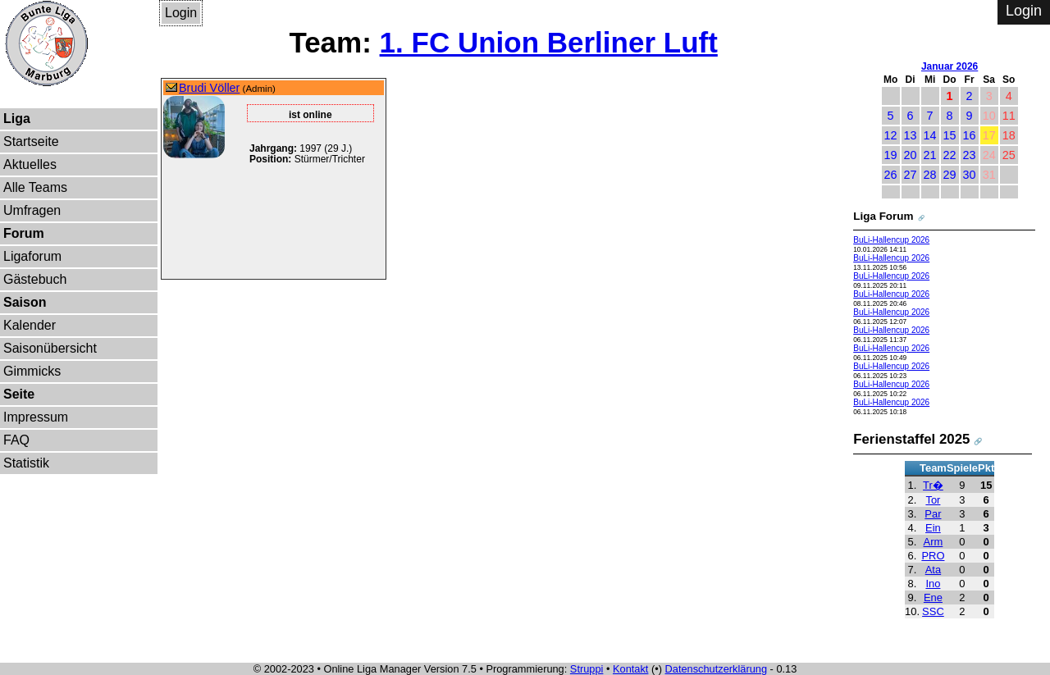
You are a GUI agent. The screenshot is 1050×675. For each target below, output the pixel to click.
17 (989, 135)
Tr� (933, 485)
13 (910, 135)
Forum (23, 233)
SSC (933, 611)
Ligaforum (32, 256)
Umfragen (32, 210)
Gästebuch (34, 279)
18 (1009, 135)
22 (949, 155)
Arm (933, 542)
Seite (18, 394)
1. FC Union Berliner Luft (549, 42)
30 (969, 174)
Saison (24, 302)
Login (181, 13)
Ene (933, 597)
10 (989, 115)
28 (930, 174)
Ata (933, 569)
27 (910, 174)
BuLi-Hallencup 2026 (891, 239)
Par (932, 514)
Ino (932, 583)
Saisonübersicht (50, 348)
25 (1009, 155)
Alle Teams (35, 187)
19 (890, 155)
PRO (932, 556)
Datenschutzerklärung (716, 669)
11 (1009, 115)
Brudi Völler (209, 87)
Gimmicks (32, 371)
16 (969, 135)
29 (949, 174)
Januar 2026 (949, 66)
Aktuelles (30, 164)
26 (890, 174)
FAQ (16, 440)
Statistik (26, 463)
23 (969, 155)
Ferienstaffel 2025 (911, 439)
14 (930, 135)
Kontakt (630, 669)
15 (949, 135)
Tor (932, 500)
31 (989, 174)
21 (930, 155)
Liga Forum (883, 216)
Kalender (29, 325)
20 (910, 155)
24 (989, 155)
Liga (16, 118)
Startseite (31, 141)
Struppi (587, 669)
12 (890, 135)
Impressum (35, 417)
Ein (933, 528)
